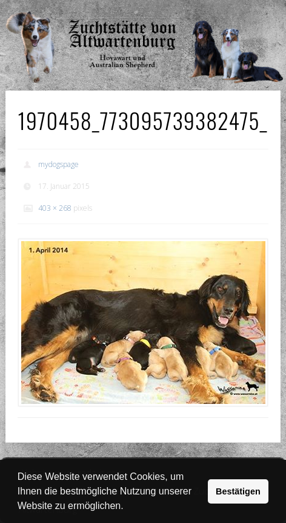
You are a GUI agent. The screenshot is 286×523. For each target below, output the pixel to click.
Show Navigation (234, 12)
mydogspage (58, 164)
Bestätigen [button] (238, 491)
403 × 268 (55, 208)
